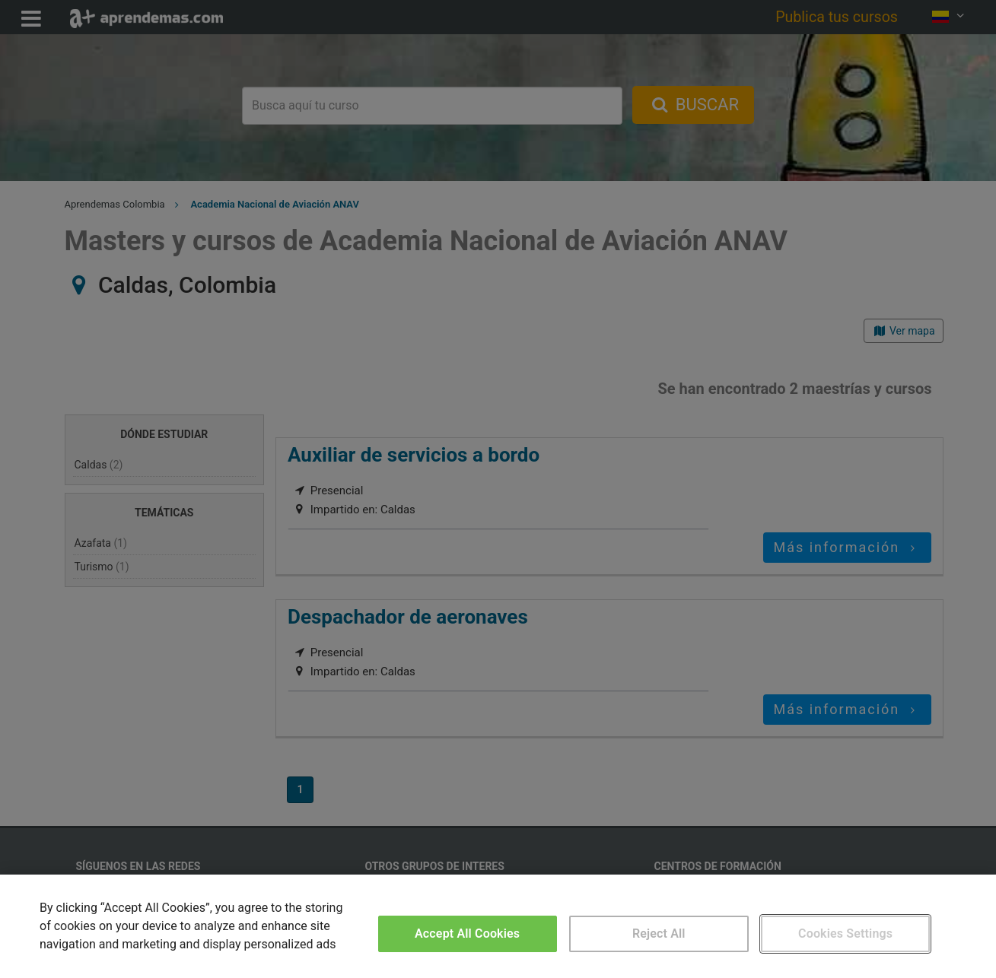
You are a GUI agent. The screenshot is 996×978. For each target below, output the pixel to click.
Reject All (659, 933)
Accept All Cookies (467, 933)
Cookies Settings (845, 933)
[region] (498, 926)
